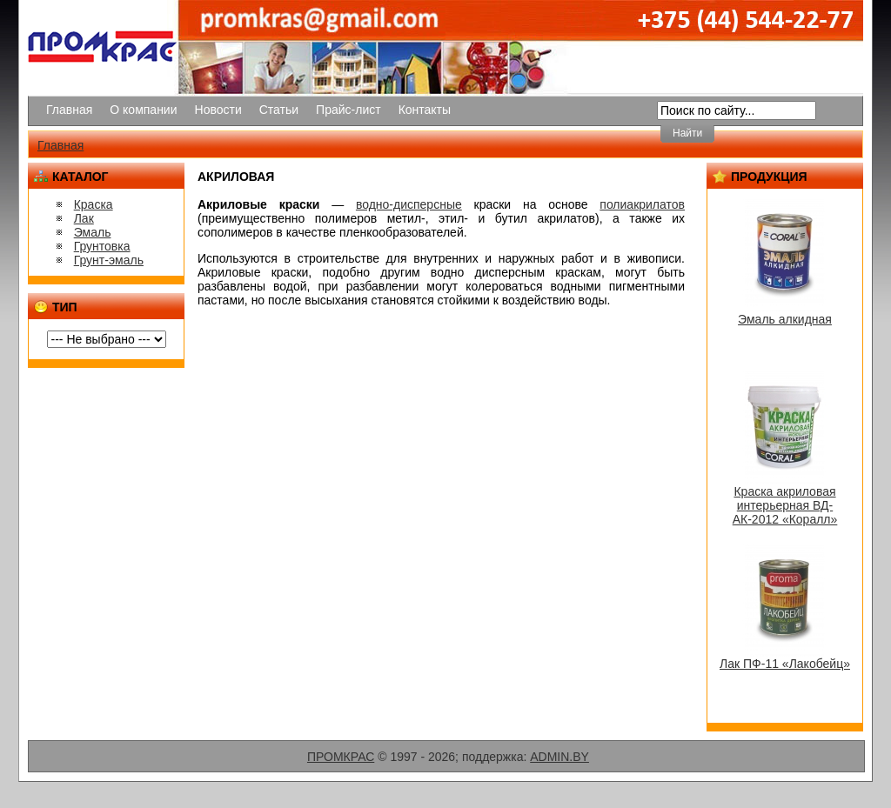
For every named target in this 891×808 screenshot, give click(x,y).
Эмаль (92, 232)
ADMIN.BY (559, 757)
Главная (69, 110)
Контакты (425, 110)
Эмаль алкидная (785, 319)
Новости (218, 110)
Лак (84, 218)
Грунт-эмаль (109, 260)
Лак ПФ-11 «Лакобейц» (785, 664)
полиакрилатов (642, 204)
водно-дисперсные (409, 204)
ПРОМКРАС (340, 757)
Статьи (278, 110)
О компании (143, 110)
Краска (93, 204)
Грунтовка (102, 246)
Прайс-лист (348, 110)
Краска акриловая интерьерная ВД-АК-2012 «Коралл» (785, 505)
